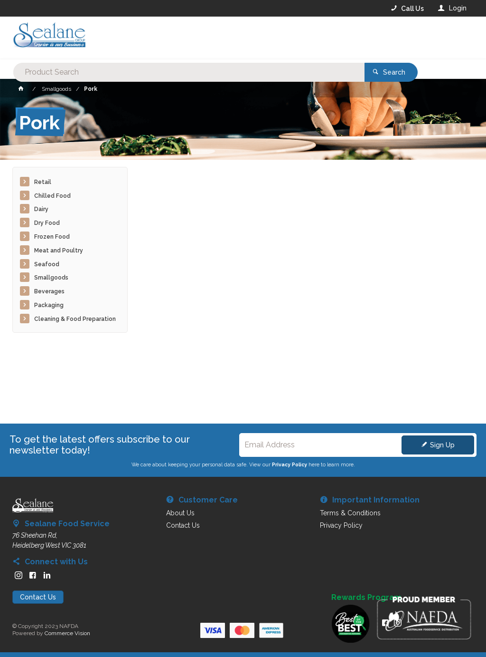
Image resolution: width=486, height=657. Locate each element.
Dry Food (47, 223)
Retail (42, 182)
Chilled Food (52, 196)
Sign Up (442, 445)
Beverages (49, 291)
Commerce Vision (67, 633)
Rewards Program (366, 597)
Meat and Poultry (58, 250)
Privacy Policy (289, 464)
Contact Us (38, 597)
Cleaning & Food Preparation (75, 319)
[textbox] (205, 38)
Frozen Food (52, 236)
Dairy (41, 209)
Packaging (49, 305)
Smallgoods (51, 277)
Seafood (46, 264)
